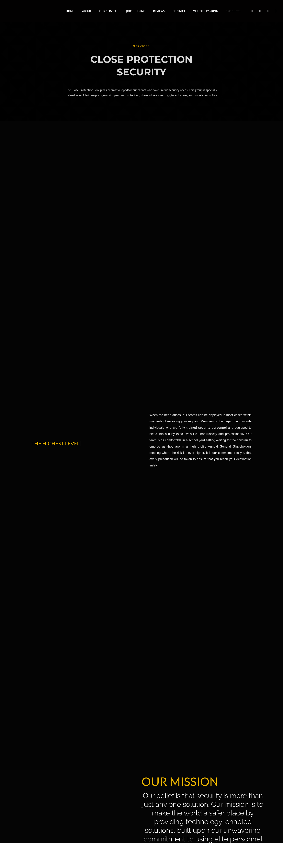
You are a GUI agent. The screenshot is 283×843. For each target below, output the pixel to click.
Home (70, 11)
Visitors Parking (205, 11)
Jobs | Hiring (135, 11)
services (141, 46)
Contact (179, 11)
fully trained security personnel (202, 427)
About (86, 11)
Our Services (108, 11)
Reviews (159, 11)
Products (233, 11)
